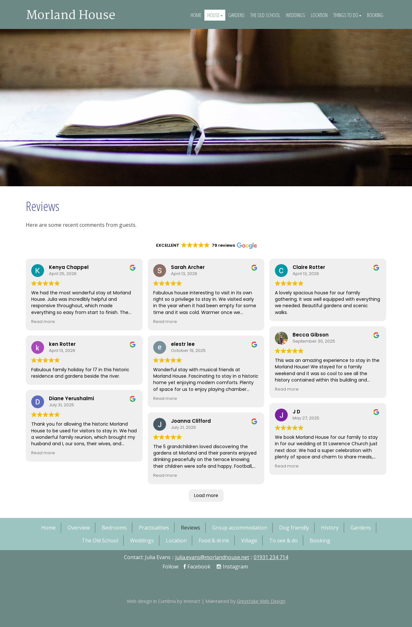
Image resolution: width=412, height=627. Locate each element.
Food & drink (214, 540)
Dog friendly (294, 527)
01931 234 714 (271, 557)
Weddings (295, 15)
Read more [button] (43, 321)
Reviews (190, 527)
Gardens (236, 15)
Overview (79, 527)
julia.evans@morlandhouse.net (212, 557)
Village (249, 540)
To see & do (283, 540)
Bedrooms (114, 527)
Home (196, 15)
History (330, 527)
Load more (206, 495)
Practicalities (154, 527)
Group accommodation (239, 527)
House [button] (214, 15)
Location (319, 15)
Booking (375, 15)
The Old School (265, 15)
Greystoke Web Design (261, 601)
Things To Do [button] (347, 15)
